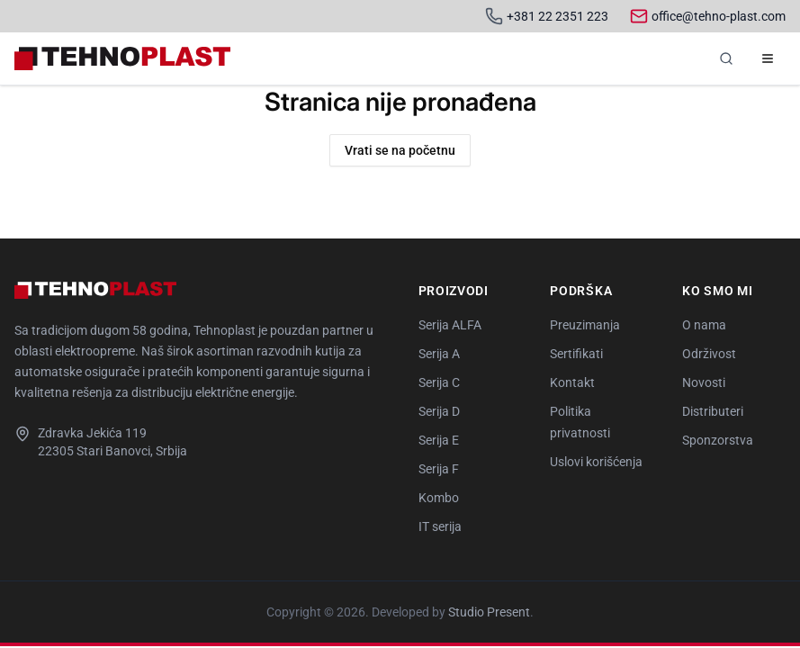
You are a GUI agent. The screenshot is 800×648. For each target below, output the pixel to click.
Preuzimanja (585, 325)
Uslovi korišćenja (596, 461)
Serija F (438, 469)
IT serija (440, 526)
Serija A (439, 353)
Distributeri (712, 411)
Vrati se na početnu (400, 150)
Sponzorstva (717, 440)
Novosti (703, 382)
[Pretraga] (726, 58)
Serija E (438, 440)
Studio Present (489, 612)
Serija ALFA (449, 325)
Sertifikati (576, 353)
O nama (704, 325)
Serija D (439, 411)
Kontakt (572, 382)
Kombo (438, 497)
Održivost (709, 353)
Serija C (439, 382)
